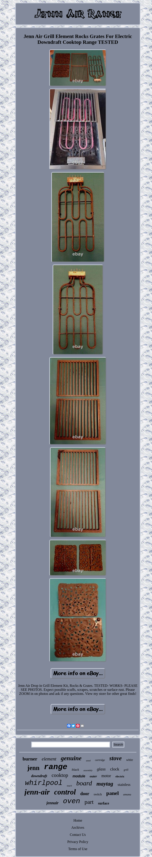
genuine (71, 758)
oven (71, 801)
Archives (77, 827)
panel (112, 793)
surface (103, 803)
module (79, 776)
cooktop (59, 775)
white (129, 760)
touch (69, 785)
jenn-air (37, 792)
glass (101, 769)
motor (106, 776)
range (55, 767)
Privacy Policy (77, 842)
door (84, 793)
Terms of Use (77, 849)
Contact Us (78, 835)
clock (114, 769)
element (49, 759)
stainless (124, 784)
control (65, 792)
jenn (33, 767)
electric (119, 776)
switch (98, 794)
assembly (88, 770)
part (88, 802)
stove (115, 758)
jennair (52, 803)
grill (126, 769)
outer (93, 776)
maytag (105, 784)
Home (77, 820)
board (84, 783)
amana (127, 794)
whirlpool (43, 783)
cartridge (100, 760)
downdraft (39, 776)
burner (30, 759)
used (88, 760)
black (75, 769)
